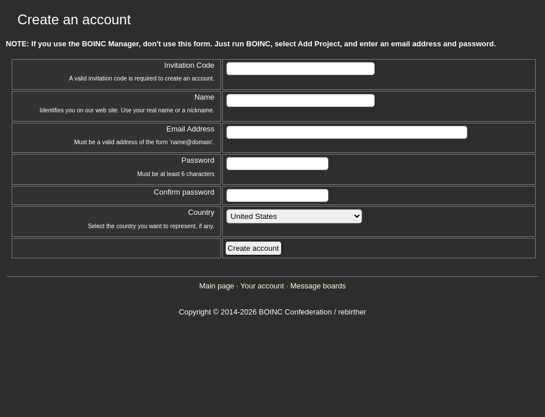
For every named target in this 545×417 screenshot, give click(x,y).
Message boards (318, 285)
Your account (261, 285)
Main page (216, 285)
